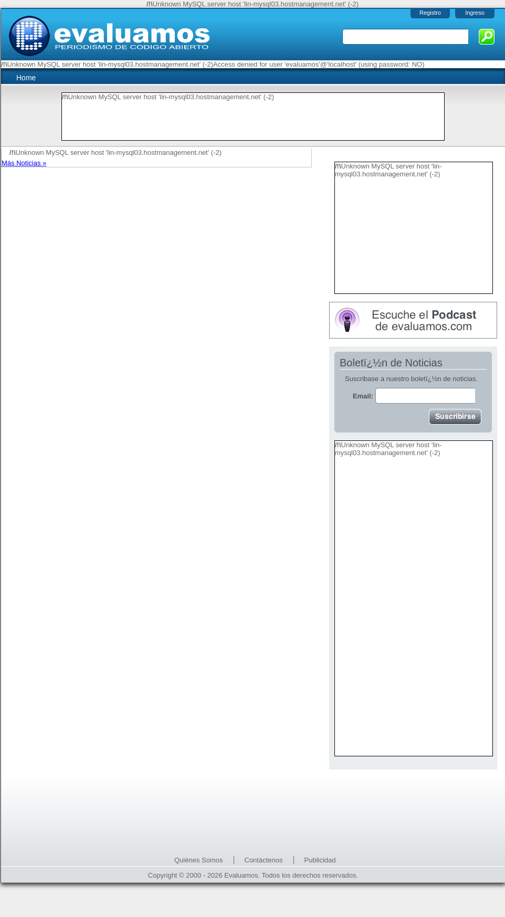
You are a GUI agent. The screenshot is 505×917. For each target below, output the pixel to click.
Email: (414, 396)
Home (26, 77)
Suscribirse (455, 417)
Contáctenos (264, 860)
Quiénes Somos (198, 860)
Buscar (487, 37)
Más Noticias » (24, 163)
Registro (430, 12)
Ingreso (475, 12)
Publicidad (320, 860)
